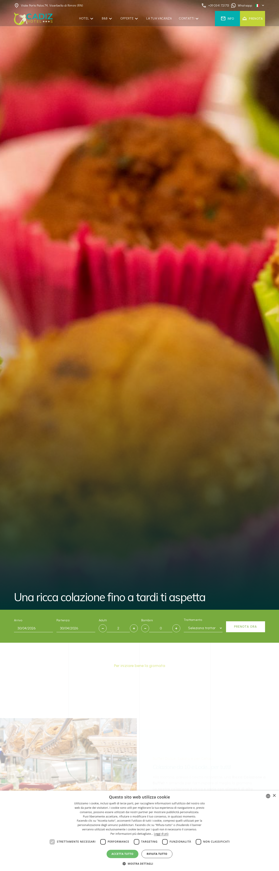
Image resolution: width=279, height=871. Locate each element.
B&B (105, 18)
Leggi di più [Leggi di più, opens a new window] (161, 834)
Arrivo (18, 620)
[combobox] (268, 796)
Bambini (147, 620)
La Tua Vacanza (159, 18)
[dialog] (139, 831)
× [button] (274, 795)
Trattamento (193, 620)
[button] (139, 863)
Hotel (84, 18)
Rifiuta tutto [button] (157, 854)
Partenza (63, 620)
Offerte (127, 18)
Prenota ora (245, 627)
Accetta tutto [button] (122, 854)
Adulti (103, 620)
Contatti (186, 18)
